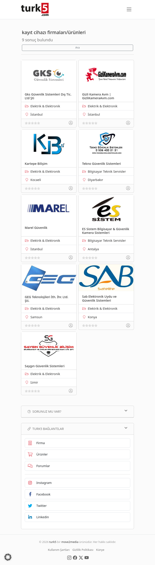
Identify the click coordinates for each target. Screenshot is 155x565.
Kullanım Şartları (59, 550)
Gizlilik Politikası (82, 550)
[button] (8, 557)
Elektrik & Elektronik (45, 106)
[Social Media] (69, 557)
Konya (92, 317)
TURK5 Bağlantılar (77, 428)
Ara (77, 47)
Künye (100, 550)
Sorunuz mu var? (77, 411)
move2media (69, 542)
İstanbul (36, 114)
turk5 (52, 542)
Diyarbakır (95, 180)
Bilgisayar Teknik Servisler (107, 171)
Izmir (34, 382)
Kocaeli (35, 180)
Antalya (93, 249)
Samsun (36, 317)
